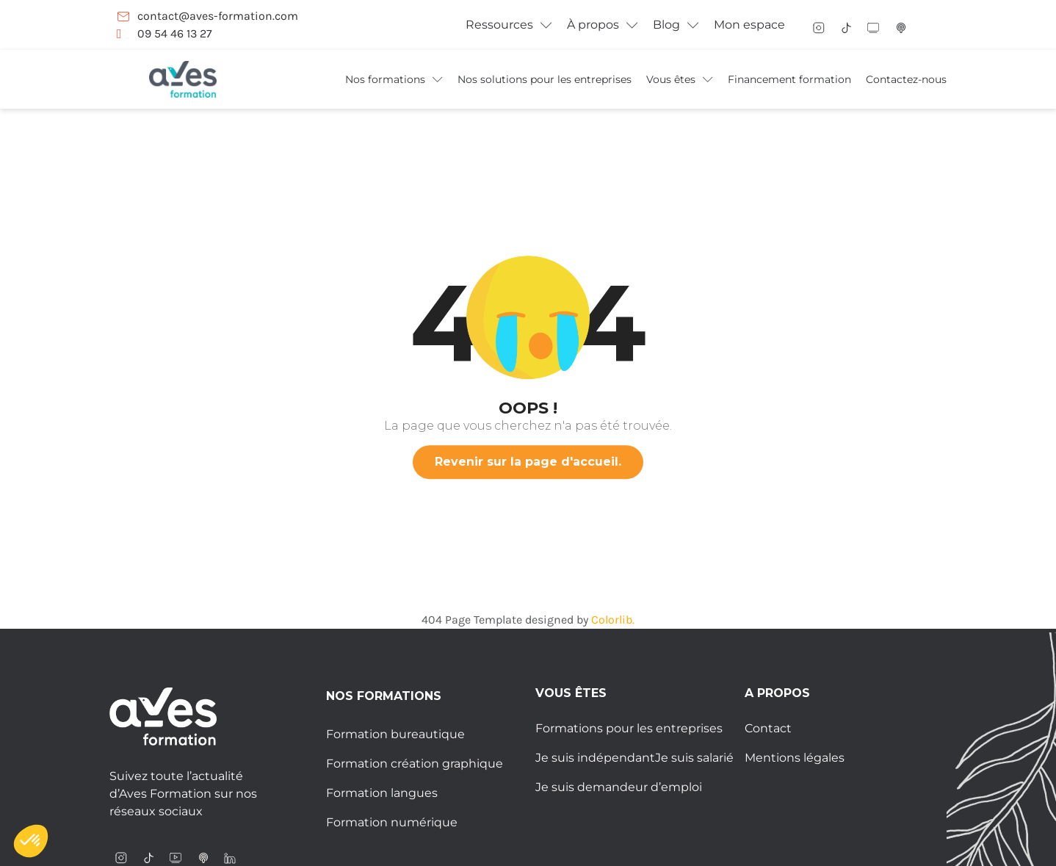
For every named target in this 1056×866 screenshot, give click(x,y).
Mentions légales (795, 758)
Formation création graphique (414, 764)
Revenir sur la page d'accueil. (528, 462)
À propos (602, 25)
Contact (768, 728)
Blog (676, 25)
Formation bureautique (395, 734)
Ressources (509, 25)
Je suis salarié (694, 758)
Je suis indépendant (595, 758)
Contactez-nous (906, 79)
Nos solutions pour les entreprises (545, 79)
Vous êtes (679, 79)
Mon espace (749, 25)
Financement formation (789, 79)
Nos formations (394, 79)
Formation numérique (392, 822)
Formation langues (382, 793)
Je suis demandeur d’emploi (618, 787)
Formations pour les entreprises (629, 728)
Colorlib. (612, 620)
